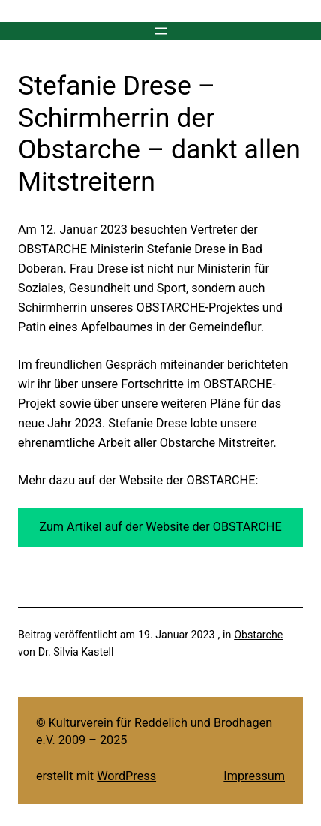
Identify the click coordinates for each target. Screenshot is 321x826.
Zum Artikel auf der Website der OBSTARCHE (160, 527)
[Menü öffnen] (161, 31)
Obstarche (258, 635)
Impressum (254, 776)
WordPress (126, 776)
